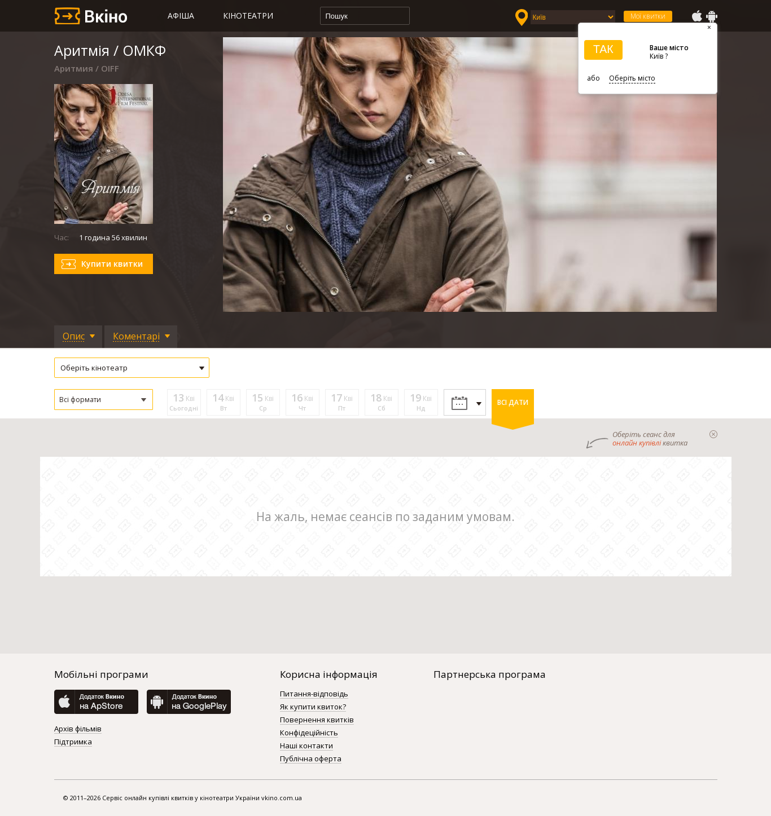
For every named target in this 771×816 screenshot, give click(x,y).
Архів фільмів (78, 729)
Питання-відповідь (314, 694)
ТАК (603, 49)
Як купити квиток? (313, 707)
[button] (103, 399)
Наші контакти (306, 746)
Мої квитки (647, 16)
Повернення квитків (317, 720)
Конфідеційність (309, 733)
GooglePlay (711, 16)
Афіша (181, 15)
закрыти (713, 434)
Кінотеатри (248, 15)
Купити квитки (112, 263)
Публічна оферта (310, 759)
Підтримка (73, 742)
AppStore (696, 16)
